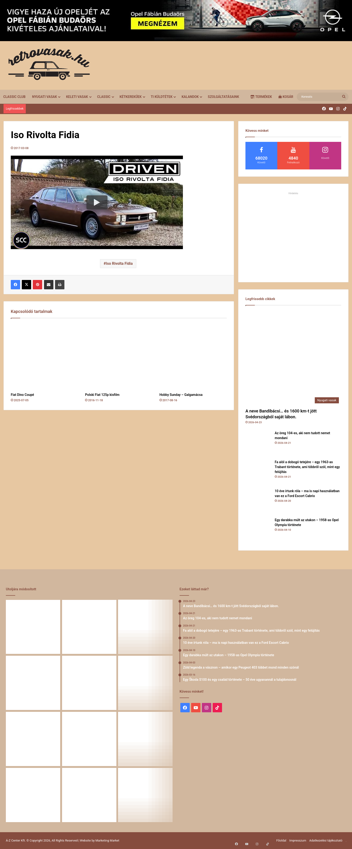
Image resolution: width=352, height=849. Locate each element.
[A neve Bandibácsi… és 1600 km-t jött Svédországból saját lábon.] (293, 358)
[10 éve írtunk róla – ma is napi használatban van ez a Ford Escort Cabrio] (258, 501)
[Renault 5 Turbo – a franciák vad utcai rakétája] (89, 795)
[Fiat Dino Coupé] (44, 356)
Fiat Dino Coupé (22, 395)
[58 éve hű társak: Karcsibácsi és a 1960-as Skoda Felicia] (145, 739)
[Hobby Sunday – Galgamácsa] (193, 356)
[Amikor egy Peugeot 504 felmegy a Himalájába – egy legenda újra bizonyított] (89, 739)
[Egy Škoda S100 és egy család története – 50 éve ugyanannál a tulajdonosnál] (33, 739)
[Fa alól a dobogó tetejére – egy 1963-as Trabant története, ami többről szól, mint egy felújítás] (258, 472)
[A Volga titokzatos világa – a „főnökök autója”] (33, 795)
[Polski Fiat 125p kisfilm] (118, 356)
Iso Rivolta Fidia (119, 263)
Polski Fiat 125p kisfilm (102, 395)
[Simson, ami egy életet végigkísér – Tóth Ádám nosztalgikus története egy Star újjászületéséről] (145, 795)
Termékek (261, 97)
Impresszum (297, 840)
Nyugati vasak (44, 97)
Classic (104, 97)
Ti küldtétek (162, 97)
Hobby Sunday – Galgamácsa (181, 395)
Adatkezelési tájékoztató (325, 840)
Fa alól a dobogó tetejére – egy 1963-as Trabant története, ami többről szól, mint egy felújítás (307, 467)
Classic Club (14, 97)
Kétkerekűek (131, 97)
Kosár (285, 97)
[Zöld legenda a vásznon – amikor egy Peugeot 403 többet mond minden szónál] (145, 683)
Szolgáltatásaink (223, 97)
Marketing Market (107, 840)
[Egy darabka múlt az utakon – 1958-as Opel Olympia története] (258, 530)
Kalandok (190, 97)
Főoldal (281, 840)
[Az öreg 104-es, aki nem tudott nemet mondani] (258, 443)
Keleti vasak (77, 97)
